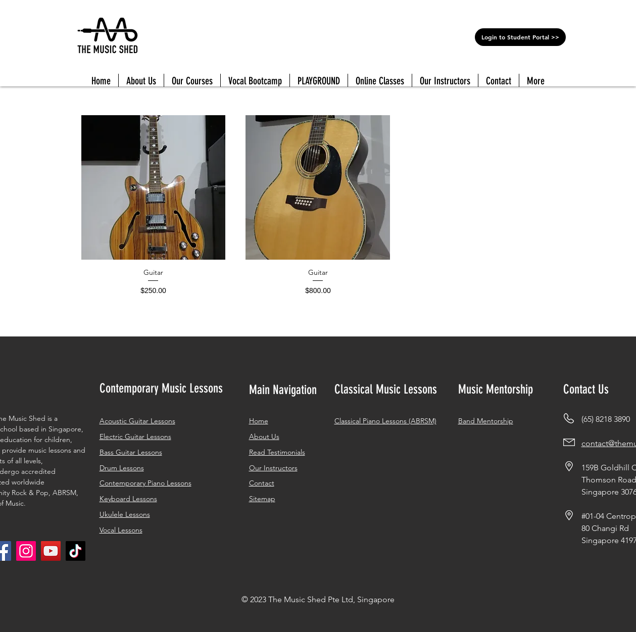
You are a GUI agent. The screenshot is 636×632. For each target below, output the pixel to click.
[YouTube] (51, 551)
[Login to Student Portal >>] (520, 37)
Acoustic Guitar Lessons (137, 420)
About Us (264, 436)
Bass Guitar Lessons (131, 452)
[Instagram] (26, 551)
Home (258, 420)
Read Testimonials (277, 452)
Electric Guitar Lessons (135, 436)
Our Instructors (273, 467)
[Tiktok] (75, 551)
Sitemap (262, 498)
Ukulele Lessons (125, 514)
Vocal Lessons (121, 529)
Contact (261, 483)
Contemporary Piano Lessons (145, 483)
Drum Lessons (122, 467)
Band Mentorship (485, 420)
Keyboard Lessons (128, 498)
